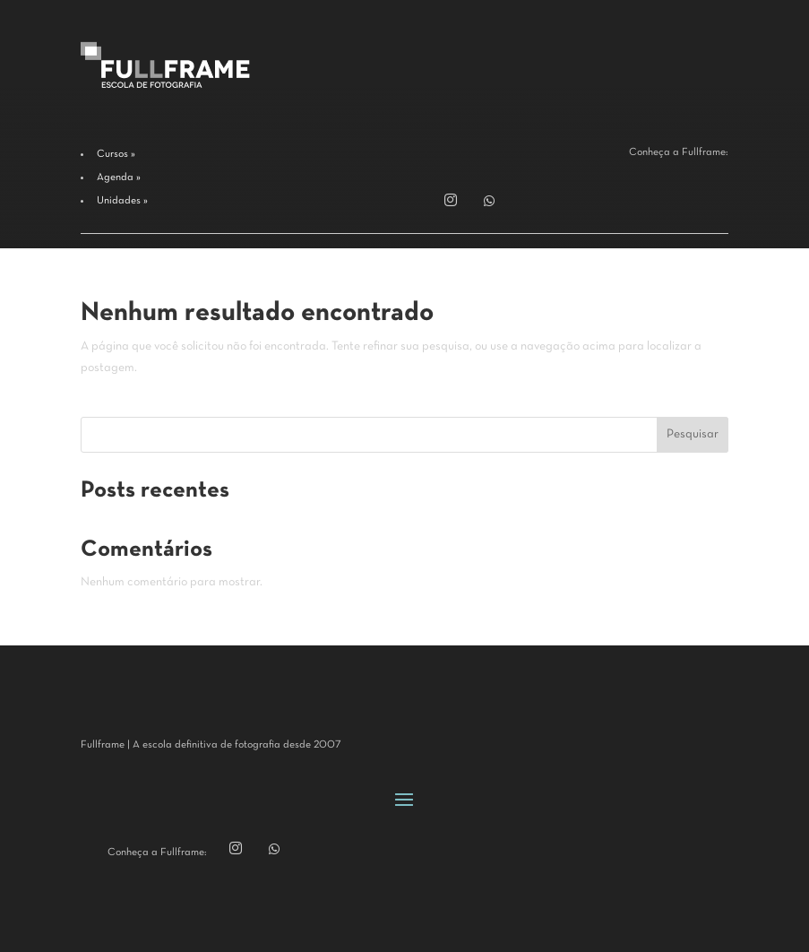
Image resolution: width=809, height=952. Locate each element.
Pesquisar (693, 434)
